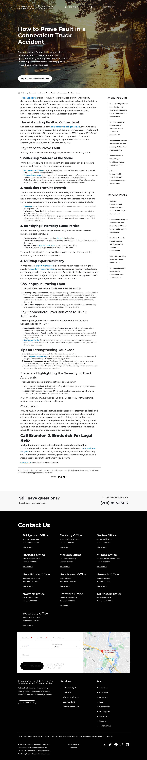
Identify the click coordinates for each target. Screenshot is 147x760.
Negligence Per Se (31, 340)
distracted (60, 238)
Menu (110, 7)
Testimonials (105, 726)
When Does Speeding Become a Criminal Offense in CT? (118, 259)
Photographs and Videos (34, 170)
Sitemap (73, 747)
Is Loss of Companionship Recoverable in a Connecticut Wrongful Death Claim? (118, 177)
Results (102, 721)
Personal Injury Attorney (104, 736)
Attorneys (103, 697)
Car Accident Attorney (26, 736)
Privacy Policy (73, 744)
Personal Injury (70, 687)
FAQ (101, 702)
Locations (103, 716)
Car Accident (69, 702)
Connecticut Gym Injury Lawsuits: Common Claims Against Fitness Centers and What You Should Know (119, 110)
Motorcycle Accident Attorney (67, 736)
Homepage (104, 711)
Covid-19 (67, 692)
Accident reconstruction (42, 269)
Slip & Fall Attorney (87, 736)
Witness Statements (32, 175)
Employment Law (71, 707)
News (24, 93)
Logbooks (28, 206)
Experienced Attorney (39, 356)
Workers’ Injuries (71, 697)
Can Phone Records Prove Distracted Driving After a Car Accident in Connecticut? (117, 128)
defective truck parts (46, 245)
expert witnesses (44, 266)
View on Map (28, 547)
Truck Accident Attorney (45, 736)
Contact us (25, 462)
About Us (103, 687)
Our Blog (103, 692)
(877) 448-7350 (74, 7)
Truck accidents (28, 98)
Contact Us (104, 707)
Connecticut (33, 93)
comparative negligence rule (65, 127)
